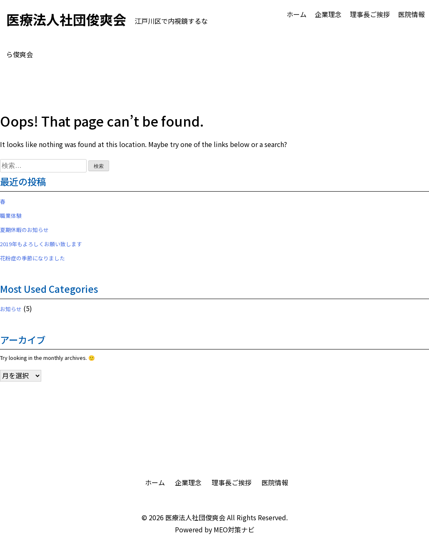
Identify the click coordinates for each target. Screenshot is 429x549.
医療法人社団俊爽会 (195, 517)
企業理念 (328, 14)
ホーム (297, 14)
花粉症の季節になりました (32, 258)
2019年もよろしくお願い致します (41, 244)
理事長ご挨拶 (370, 14)
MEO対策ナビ (234, 529)
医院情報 (411, 14)
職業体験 (11, 216)
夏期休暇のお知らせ (24, 230)
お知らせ (11, 309)
